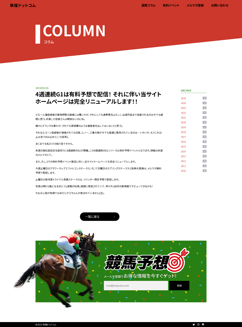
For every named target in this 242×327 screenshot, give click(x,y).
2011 (194, 166)
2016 (194, 141)
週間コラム (148, 5)
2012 (194, 161)
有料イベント (171, 5)
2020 (194, 122)
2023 (194, 107)
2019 (194, 127)
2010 (194, 170)
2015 (194, 146)
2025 (194, 98)
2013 (194, 156)
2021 (194, 117)
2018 (194, 132)
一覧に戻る (92, 216)
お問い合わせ (219, 5)
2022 (194, 112)
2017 (194, 136)
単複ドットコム (23, 5)
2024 (194, 103)
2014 (194, 151)
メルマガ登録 (195, 5)
